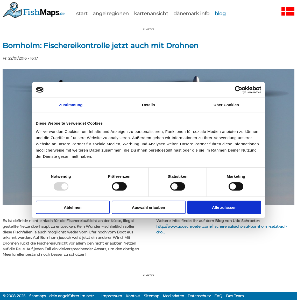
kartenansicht (151, 13)
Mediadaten (173, 296)
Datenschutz (199, 296)
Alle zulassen (224, 207)
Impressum (111, 296)
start (82, 13)
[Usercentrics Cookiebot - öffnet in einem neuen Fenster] (238, 90)
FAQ (218, 296)
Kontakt (133, 296)
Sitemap (151, 296)
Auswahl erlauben (148, 207)
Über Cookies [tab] (226, 105)
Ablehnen (72, 207)
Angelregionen (111, 13)
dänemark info (191, 13)
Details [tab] (148, 105)
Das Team (235, 296)
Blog (220, 13)
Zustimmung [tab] (71, 105)
